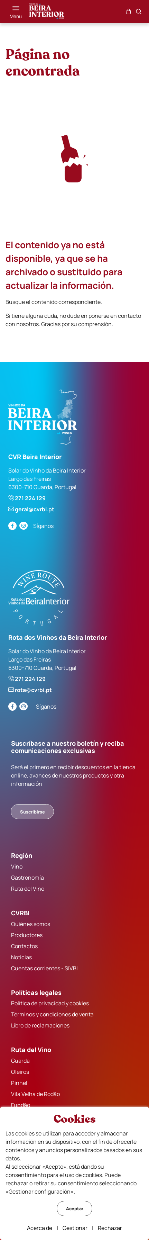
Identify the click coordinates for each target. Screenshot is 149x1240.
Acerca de (39, 1228)
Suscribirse (32, 812)
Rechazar (110, 1228)
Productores (27, 935)
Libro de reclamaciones (40, 1025)
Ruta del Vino (27, 888)
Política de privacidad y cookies (50, 1003)
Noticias (21, 957)
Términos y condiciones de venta (52, 1014)
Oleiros (20, 1072)
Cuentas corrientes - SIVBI (44, 968)
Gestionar (75, 1228)
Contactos (24, 946)
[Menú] (16, 11)
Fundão (20, 1105)
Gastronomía (27, 877)
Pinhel (19, 1083)
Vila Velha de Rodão (35, 1094)
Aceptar (74, 1208)
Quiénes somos (30, 924)
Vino (16, 866)
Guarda (20, 1060)
